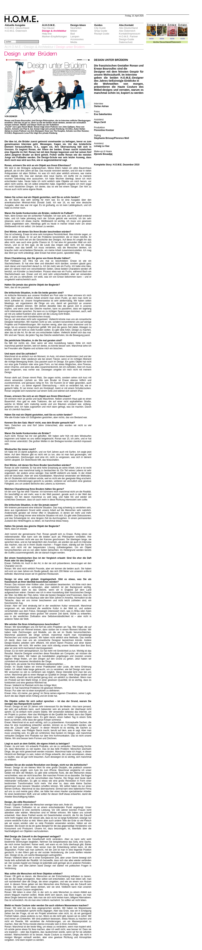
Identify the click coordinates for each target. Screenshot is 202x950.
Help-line (47, 33)
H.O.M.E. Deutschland (17, 28)
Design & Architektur (54, 30)
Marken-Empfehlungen (54, 36)
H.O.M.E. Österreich (16, 30)
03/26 (162, 39)
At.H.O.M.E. (13, 47)
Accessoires (77, 39)
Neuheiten (76, 28)
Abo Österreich (127, 30)
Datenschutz (126, 42)
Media (73, 42)
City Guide (100, 28)
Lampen (74, 36)
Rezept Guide (101, 33)
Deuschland (165, 42)
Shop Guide (100, 30)
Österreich (176, 42)
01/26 (182, 39)
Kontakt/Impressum (129, 33)
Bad (72, 33)
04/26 (151, 39)
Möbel (73, 30)
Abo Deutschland (128, 28)
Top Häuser (48, 28)
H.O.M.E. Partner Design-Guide (128, 38)
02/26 (172, 39)
